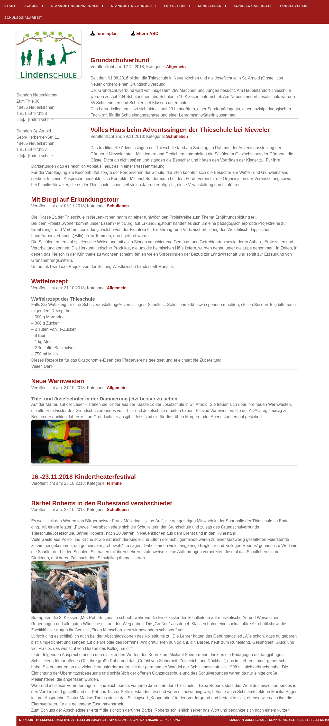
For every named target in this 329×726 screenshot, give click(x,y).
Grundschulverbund (119, 60)
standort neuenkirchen (75, 6)
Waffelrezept (49, 281)
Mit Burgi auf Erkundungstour (75, 199)
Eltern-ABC (146, 33)
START (10, 6)
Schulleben (210, 6)
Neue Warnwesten (57, 381)
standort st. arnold (131, 6)
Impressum (117, 719)
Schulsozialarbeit (252, 6)
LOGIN (133, 719)
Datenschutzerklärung (160, 719)
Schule (31, 6)
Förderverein (294, 6)
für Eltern (175, 6)
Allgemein (176, 67)
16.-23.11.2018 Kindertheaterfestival (83, 476)
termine (114, 483)
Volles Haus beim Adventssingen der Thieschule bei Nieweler (180, 129)
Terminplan (106, 33)
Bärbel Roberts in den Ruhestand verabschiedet (101, 503)
